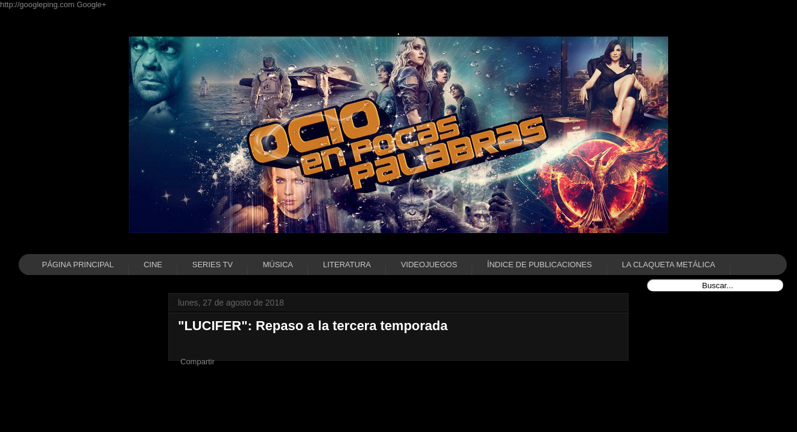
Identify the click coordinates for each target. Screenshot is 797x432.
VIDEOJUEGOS (429, 264)
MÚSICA (277, 264)
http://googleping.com (38, 4)
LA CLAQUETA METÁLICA (669, 264)
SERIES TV (212, 264)
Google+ (92, 4)
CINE (153, 264)
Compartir (197, 361)
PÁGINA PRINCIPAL (78, 264)
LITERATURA (347, 264)
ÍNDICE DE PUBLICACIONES (539, 264)
